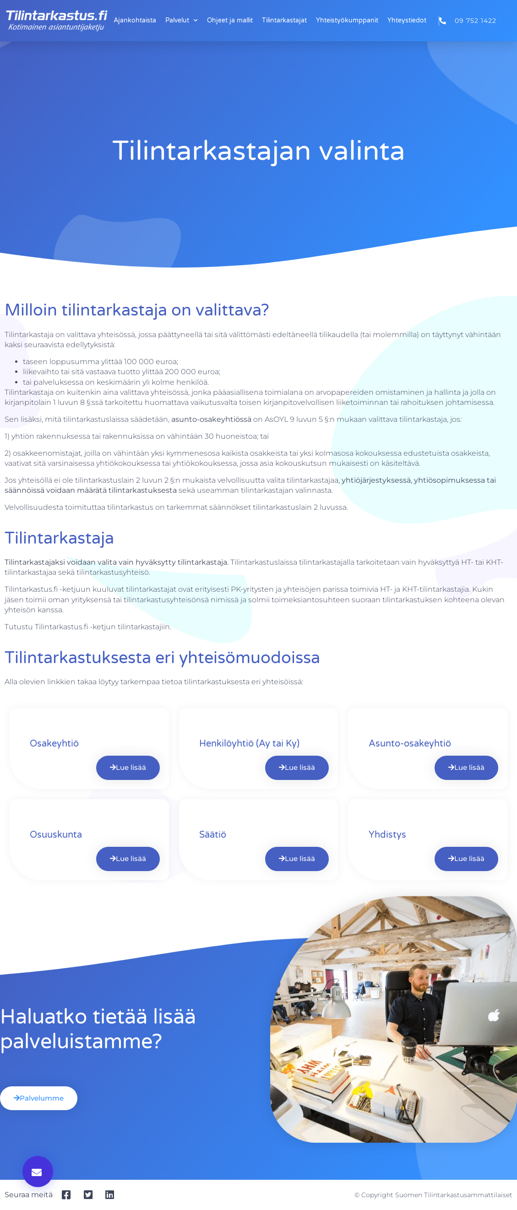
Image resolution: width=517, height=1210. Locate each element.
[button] (37, 1171)
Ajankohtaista (135, 20)
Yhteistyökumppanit (347, 20)
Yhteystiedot (406, 20)
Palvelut (181, 20)
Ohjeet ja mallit (230, 20)
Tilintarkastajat (284, 20)
